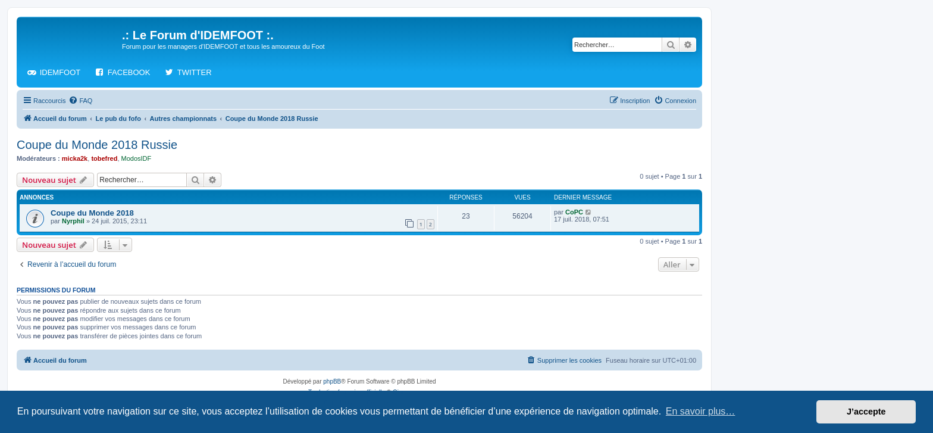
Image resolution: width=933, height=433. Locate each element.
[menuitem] (80, 101)
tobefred (104, 158)
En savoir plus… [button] (700, 411)
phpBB (332, 381)
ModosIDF (136, 158)
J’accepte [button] (866, 411)
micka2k (74, 158)
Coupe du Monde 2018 (92, 212)
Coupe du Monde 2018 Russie (97, 144)
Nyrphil (73, 221)
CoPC (574, 212)
